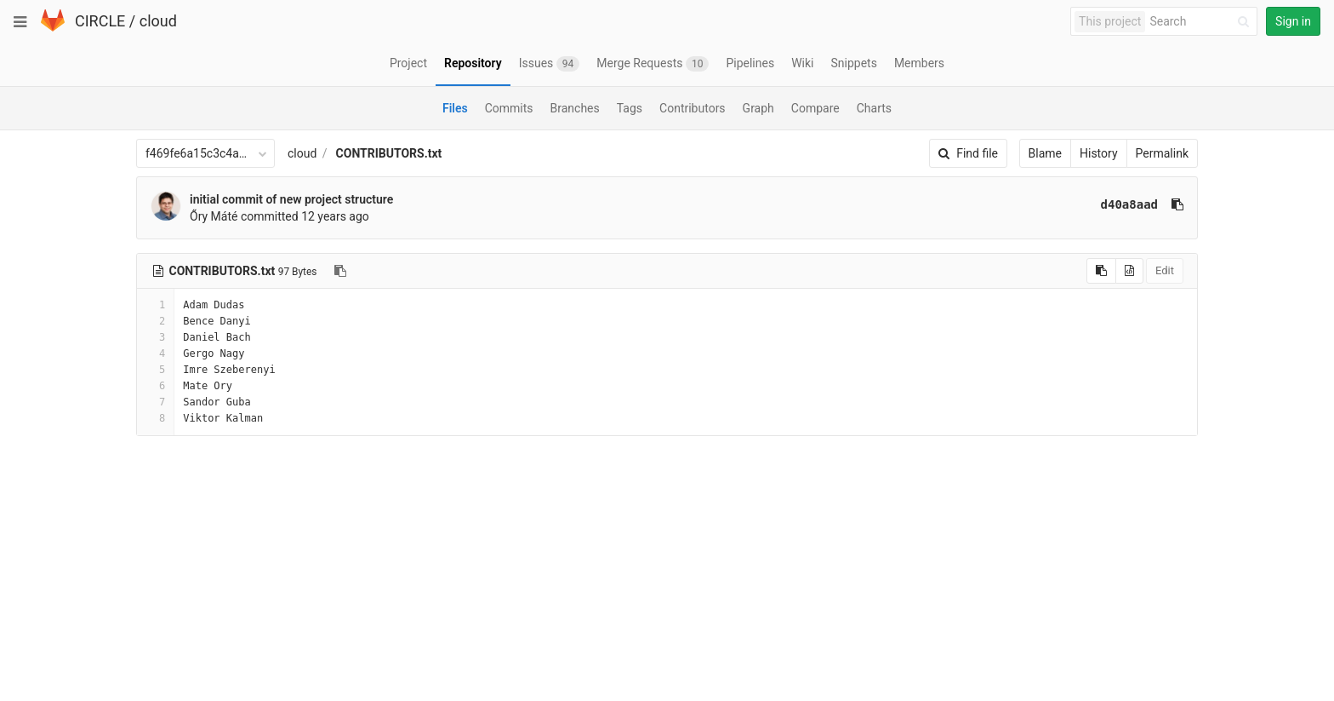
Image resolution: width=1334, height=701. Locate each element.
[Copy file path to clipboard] (340, 270)
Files (455, 108)
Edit (1164, 270)
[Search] (1202, 21)
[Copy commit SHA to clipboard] (1177, 204)
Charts (874, 108)
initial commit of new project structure (291, 199)
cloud (158, 21)
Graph (758, 108)
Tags (629, 108)
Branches (575, 108)
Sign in (1293, 21)
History (1099, 153)
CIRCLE (100, 21)
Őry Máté (213, 216)
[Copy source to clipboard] (1101, 271)
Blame (1045, 153)
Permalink (1162, 153)
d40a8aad (1129, 204)
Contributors (692, 108)
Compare (815, 108)
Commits (509, 108)
